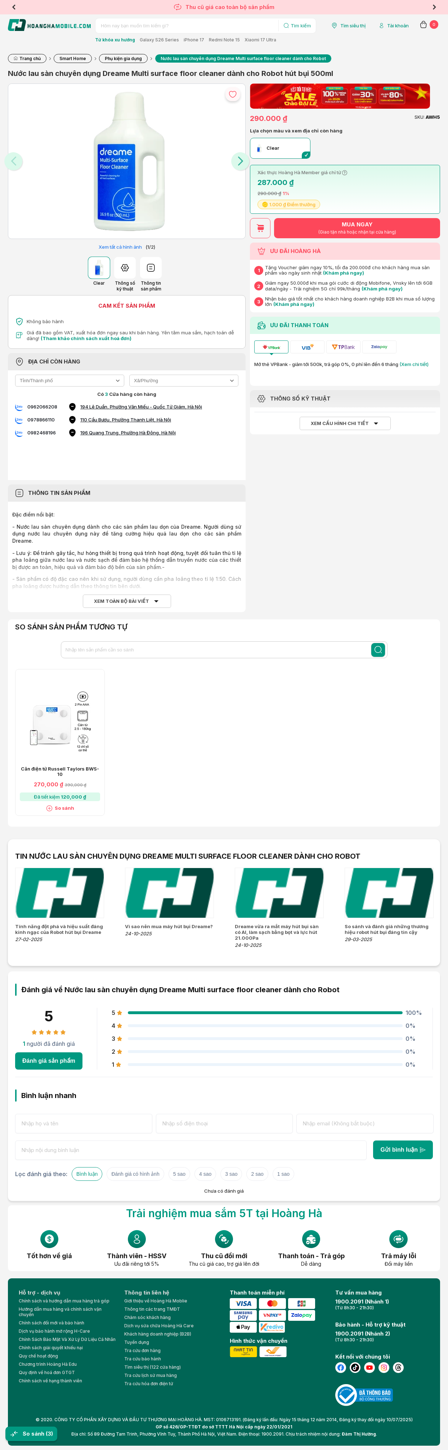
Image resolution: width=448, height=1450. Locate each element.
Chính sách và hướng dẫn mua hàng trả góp (64, 1301)
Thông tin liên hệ (146, 1292)
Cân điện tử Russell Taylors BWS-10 (60, 771)
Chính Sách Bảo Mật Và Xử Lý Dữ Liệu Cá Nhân (67, 1339)
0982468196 (41, 432)
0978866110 (41, 420)
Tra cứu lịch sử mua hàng (150, 1375)
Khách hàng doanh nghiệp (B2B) (157, 1334)
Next (434, 7)
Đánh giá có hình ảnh (135, 1174)
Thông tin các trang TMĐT (152, 1309)
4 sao (205, 1174)
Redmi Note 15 (224, 39)
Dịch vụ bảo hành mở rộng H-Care (54, 1331)
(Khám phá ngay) (343, 273)
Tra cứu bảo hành (142, 1358)
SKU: (420, 117)
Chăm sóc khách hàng (147, 1317)
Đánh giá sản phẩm (48, 1061)
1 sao (283, 1174)
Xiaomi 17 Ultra (260, 39)
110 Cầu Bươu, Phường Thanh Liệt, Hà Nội (125, 420)
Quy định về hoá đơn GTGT (47, 1372)
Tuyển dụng (136, 1342)
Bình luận (87, 1174)
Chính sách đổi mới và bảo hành (51, 1322)
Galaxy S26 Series (159, 39)
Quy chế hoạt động (38, 1356)
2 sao (257, 1174)
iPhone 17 (194, 39)
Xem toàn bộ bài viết (121, 601)
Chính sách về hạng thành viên (50, 1380)
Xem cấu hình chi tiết (340, 423)
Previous (13, 7)
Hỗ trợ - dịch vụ (39, 1292)
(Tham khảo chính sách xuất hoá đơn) (86, 338)
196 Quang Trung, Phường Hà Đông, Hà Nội (128, 432)
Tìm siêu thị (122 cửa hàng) (152, 1367)
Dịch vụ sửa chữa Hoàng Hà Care (159, 1325)
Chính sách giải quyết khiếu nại (51, 1347)
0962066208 (42, 407)
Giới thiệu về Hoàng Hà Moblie (155, 1301)
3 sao (231, 1174)
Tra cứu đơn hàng (142, 1350)
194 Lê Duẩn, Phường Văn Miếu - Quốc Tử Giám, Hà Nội (141, 407)
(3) (49, 1433)
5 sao (179, 1174)
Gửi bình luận (403, 1150)
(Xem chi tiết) (414, 364)
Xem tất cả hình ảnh (120, 247)
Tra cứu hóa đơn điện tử (148, 1383)
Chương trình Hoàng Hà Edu (48, 1364)
